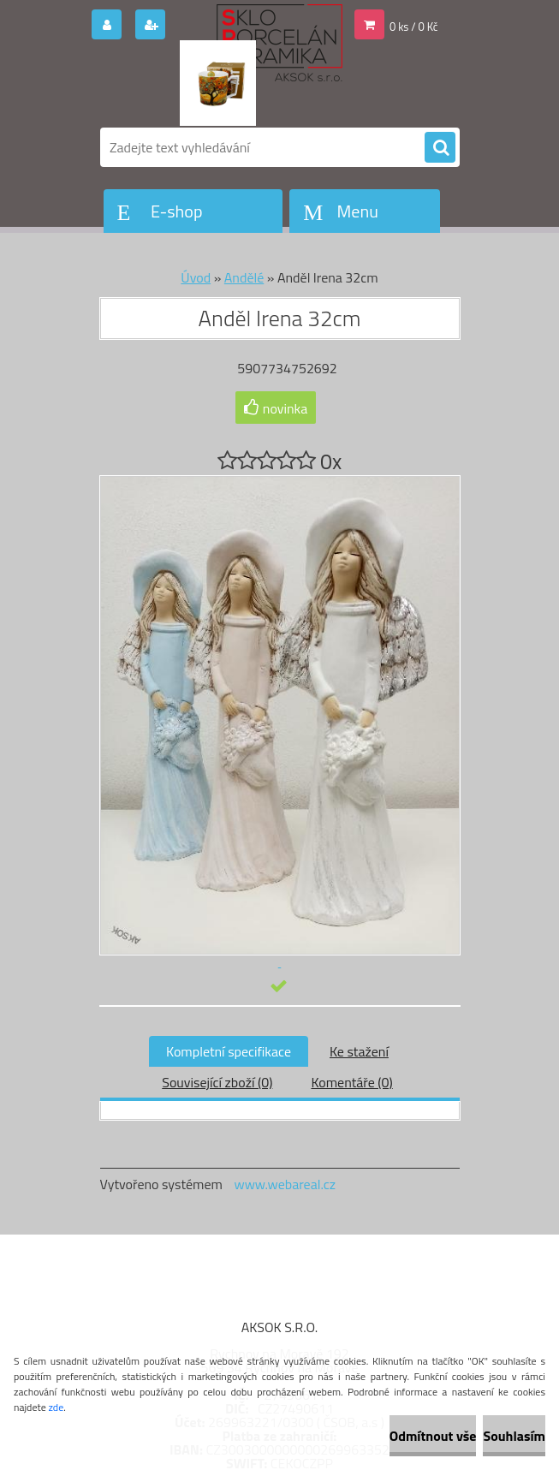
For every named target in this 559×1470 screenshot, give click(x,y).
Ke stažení (359, 1051)
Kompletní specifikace (228, 1051)
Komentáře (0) (351, 1082)
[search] (440, 148)
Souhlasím (514, 1435)
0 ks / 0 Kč (414, 26)
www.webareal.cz (285, 1184)
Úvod (196, 277)
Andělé (244, 277)
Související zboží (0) (217, 1082)
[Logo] (218, 83)
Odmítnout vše (433, 1435)
